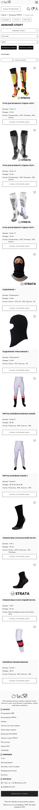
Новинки (4, 721)
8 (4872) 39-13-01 (8, 787)
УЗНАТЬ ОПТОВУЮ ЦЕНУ (19, 122)
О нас (3, 758)
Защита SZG (5, 746)
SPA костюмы (5, 742)
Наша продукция (6, 762)
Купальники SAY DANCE (9, 734)
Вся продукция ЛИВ (7, 713)
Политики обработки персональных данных (19, 802)
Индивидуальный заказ (9, 771)
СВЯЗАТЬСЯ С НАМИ (19, 794)
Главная (3, 15)
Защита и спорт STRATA (9, 738)
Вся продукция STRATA (8, 717)
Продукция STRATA (15, 15)
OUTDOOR (4, 750)
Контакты (4, 775)
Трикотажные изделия (8, 730)
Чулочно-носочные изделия (10, 726)
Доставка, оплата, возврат (10, 767)
